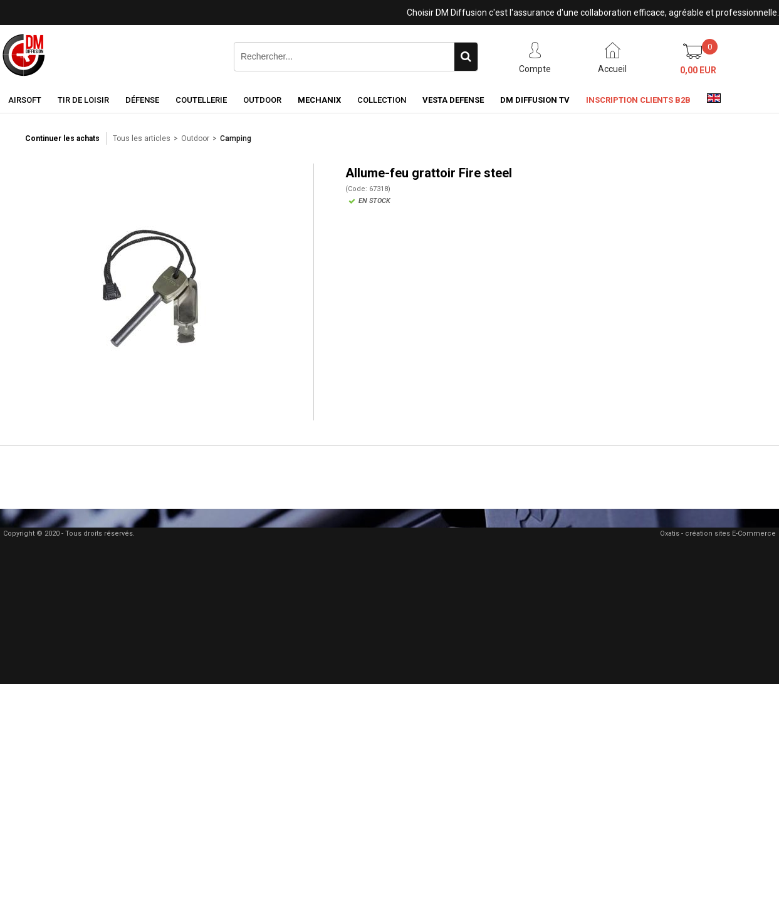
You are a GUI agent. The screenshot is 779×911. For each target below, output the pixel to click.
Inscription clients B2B (638, 100)
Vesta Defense (453, 100)
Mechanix (319, 100)
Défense (142, 100)
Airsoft (24, 100)
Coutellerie (201, 100)
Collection (381, 100)
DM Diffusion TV (535, 100)
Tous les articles (141, 138)
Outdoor (262, 100)
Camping (235, 138)
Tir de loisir (83, 100)
